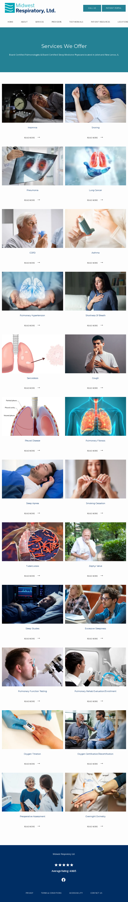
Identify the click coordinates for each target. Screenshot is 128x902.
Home (10, 22)
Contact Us (96, 893)
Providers (57, 22)
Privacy (29, 893)
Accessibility (76, 893)
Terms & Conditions (51, 893)
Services (39, 22)
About (24, 22)
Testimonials (76, 22)
